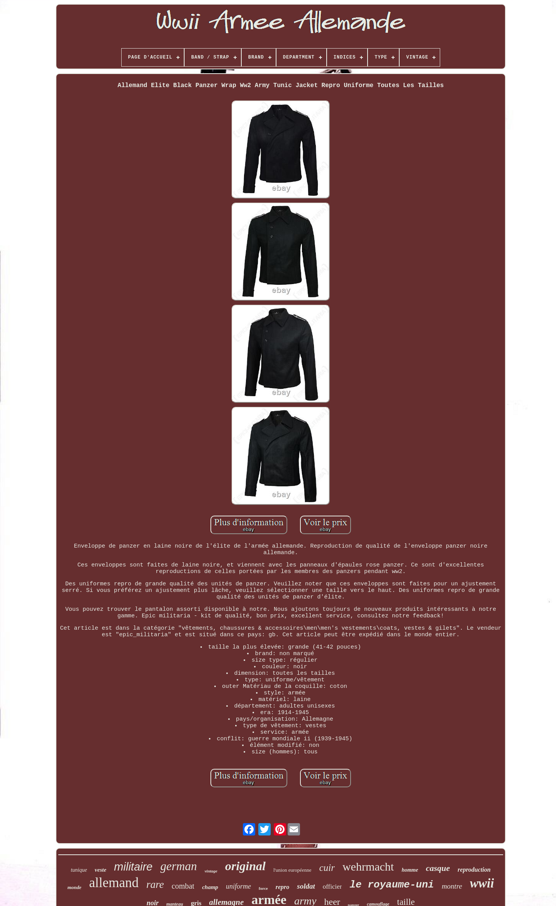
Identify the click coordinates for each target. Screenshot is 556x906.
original (245, 866)
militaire (133, 867)
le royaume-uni (391, 885)
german (178, 866)
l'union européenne (292, 870)
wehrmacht (368, 866)
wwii (482, 883)
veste (100, 870)
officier (332, 886)
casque (438, 868)
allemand (114, 882)
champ (210, 887)
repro (283, 887)
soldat (306, 886)
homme (410, 870)
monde (74, 887)
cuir (327, 867)
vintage (211, 871)
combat (183, 886)
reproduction (474, 869)
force (263, 888)
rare (155, 884)
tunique (79, 870)
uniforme (238, 886)
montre (452, 886)
